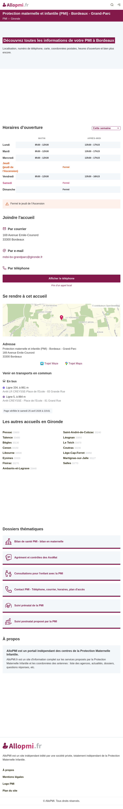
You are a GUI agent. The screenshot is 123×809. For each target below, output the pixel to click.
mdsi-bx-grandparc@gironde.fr (22, 257)
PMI (5, 18)
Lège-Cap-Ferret (77, 452)
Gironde (15, 18)
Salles (70, 463)
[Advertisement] (61, 98)
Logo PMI (8, 783)
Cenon (10, 447)
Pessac (11, 432)
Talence (11, 437)
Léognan (72, 437)
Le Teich (72, 442)
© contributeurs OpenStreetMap (106, 306)
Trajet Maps (73, 363)
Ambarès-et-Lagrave (20, 468)
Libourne (12, 452)
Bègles (11, 442)
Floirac (11, 463)
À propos (8, 770)
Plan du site (10, 790)
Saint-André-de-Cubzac (82, 432)
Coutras (72, 447)
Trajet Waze (49, 363)
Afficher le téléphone (61, 278)
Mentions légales (13, 777)
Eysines (11, 458)
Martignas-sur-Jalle (79, 458)
